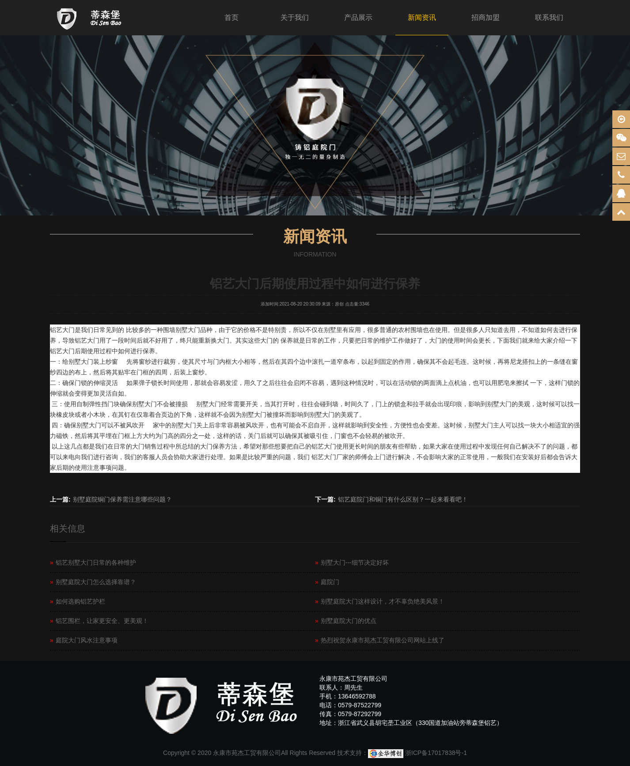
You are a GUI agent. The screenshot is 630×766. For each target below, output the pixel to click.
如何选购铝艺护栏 (77, 601)
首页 (231, 17)
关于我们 (295, 17)
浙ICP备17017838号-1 (436, 752)
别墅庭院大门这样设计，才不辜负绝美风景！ (379, 601)
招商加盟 (485, 17)
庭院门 (327, 581)
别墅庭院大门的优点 (345, 620)
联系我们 (549, 17)
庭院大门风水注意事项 (84, 640)
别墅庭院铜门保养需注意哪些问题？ (122, 499)
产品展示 (358, 17)
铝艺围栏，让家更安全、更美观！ (99, 620)
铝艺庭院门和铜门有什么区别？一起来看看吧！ (403, 499)
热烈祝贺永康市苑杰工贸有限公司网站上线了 (379, 640)
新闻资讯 (422, 17)
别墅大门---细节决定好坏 (352, 562)
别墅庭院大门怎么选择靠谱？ (93, 581)
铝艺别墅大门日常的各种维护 (93, 562)
